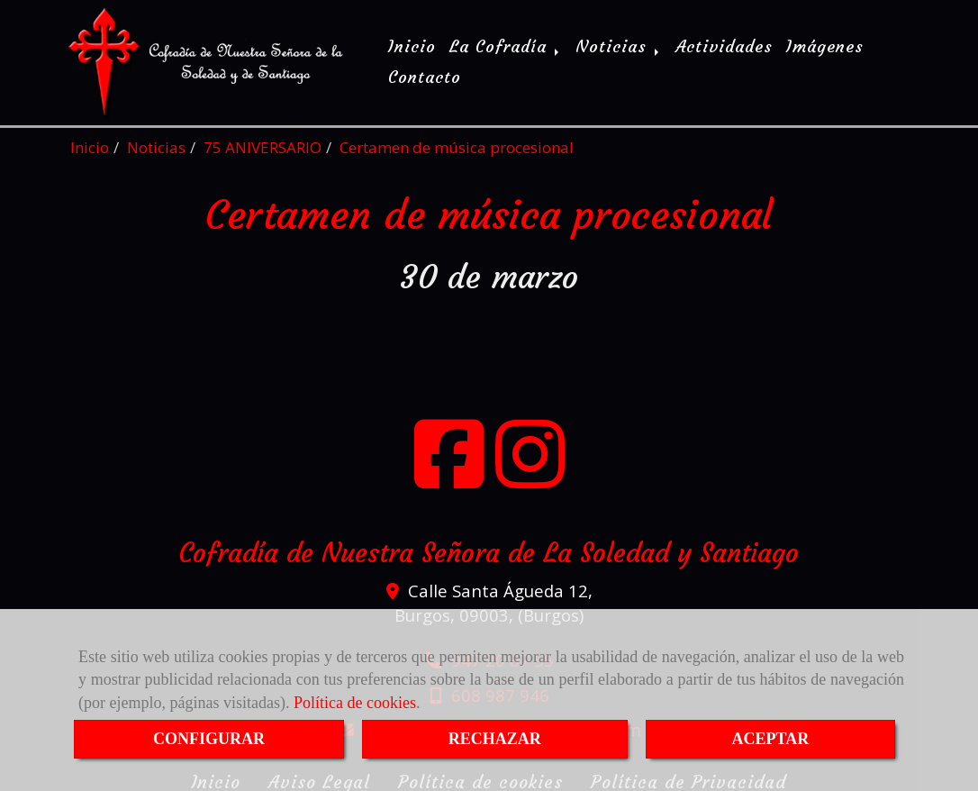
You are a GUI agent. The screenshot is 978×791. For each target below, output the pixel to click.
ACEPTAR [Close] (771, 739)
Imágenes (825, 44)
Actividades (724, 44)
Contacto (424, 75)
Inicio (412, 44)
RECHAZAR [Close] (494, 739)
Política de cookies (355, 703)
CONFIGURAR (209, 739)
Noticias (618, 44)
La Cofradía (505, 44)
